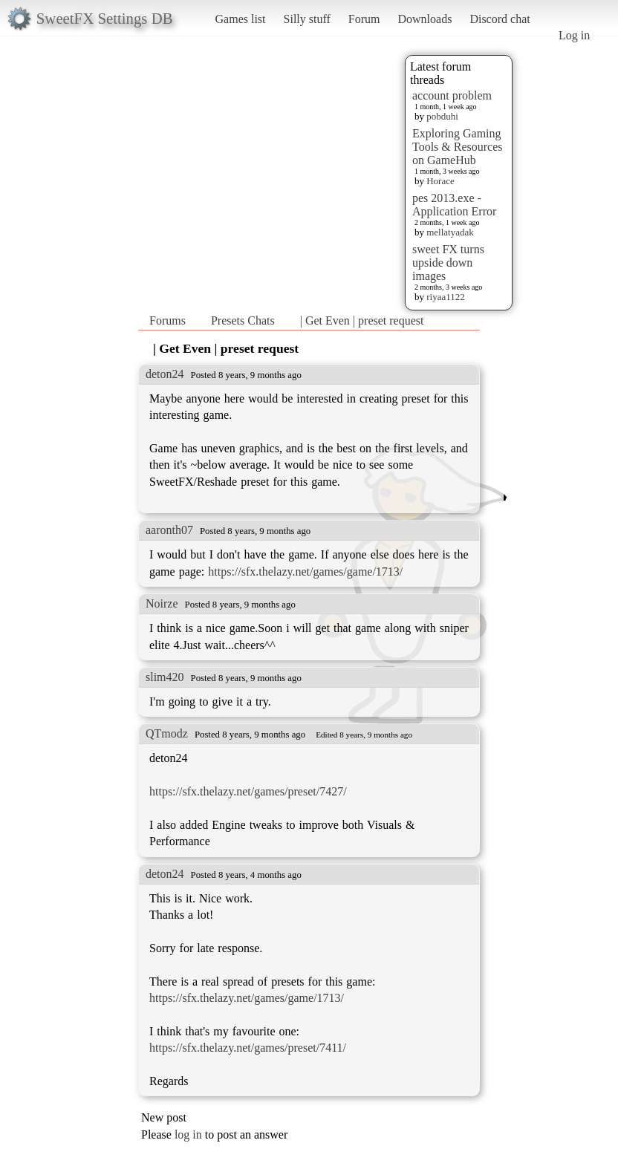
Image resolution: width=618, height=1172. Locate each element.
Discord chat (499, 19)
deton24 (165, 374)
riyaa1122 (445, 296)
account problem (452, 95)
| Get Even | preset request (362, 320)
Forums (167, 320)
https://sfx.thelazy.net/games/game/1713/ (305, 571)
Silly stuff (307, 19)
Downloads (424, 19)
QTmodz (167, 733)
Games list (240, 19)
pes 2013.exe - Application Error (454, 205)
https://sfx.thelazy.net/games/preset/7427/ (248, 791)
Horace (440, 180)
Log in (574, 35)
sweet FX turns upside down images (448, 262)
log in (188, 1134)
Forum (364, 19)
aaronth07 (169, 530)
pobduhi (442, 116)
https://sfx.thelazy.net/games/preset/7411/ (247, 1047)
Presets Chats (243, 320)
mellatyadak (450, 232)
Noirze (162, 603)
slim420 (165, 677)
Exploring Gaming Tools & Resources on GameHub (457, 146)
